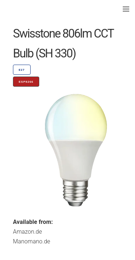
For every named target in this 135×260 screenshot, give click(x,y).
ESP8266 (26, 81)
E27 (22, 70)
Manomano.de (31, 241)
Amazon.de (27, 231)
